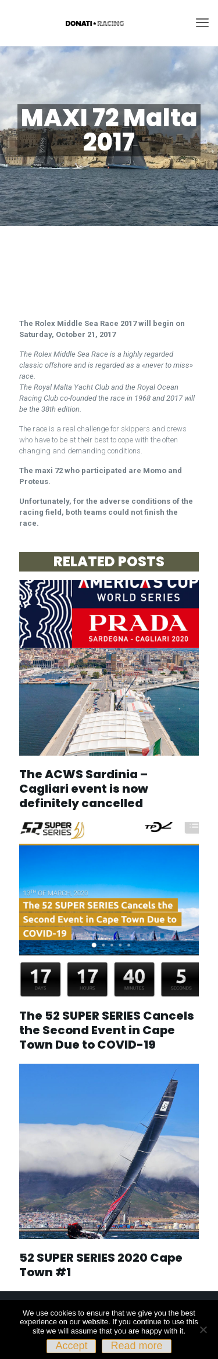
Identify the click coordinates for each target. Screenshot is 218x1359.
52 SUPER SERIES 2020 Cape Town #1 (101, 1265)
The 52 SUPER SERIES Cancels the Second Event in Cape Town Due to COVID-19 (106, 1030)
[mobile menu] (202, 23)
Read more (136, 1345)
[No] (203, 1329)
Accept (71, 1345)
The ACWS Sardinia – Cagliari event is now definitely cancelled (83, 788)
